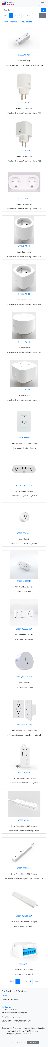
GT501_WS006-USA (24, 629)
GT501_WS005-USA (24, 677)
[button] (42, 15)
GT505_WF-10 (24, 246)
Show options (26, 22)
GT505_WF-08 (24, 294)
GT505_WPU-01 (24, 820)
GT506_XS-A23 (24, 55)
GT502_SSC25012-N (24, 485)
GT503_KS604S (24, 438)
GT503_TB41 (24, 964)
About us (16, 1017)
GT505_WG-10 (24, 103)
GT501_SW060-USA (24, 725)
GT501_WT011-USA (24, 916)
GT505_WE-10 (24, 342)
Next (29, 15)
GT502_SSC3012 (24, 581)
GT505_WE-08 (24, 390)
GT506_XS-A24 (24, 772)
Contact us (6, 1007)
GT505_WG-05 (24, 198)
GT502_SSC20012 (24, 533)
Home (4, 995)
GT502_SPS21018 (24, 868)
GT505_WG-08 (24, 151)
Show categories (10, 22)
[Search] (43, 10)
